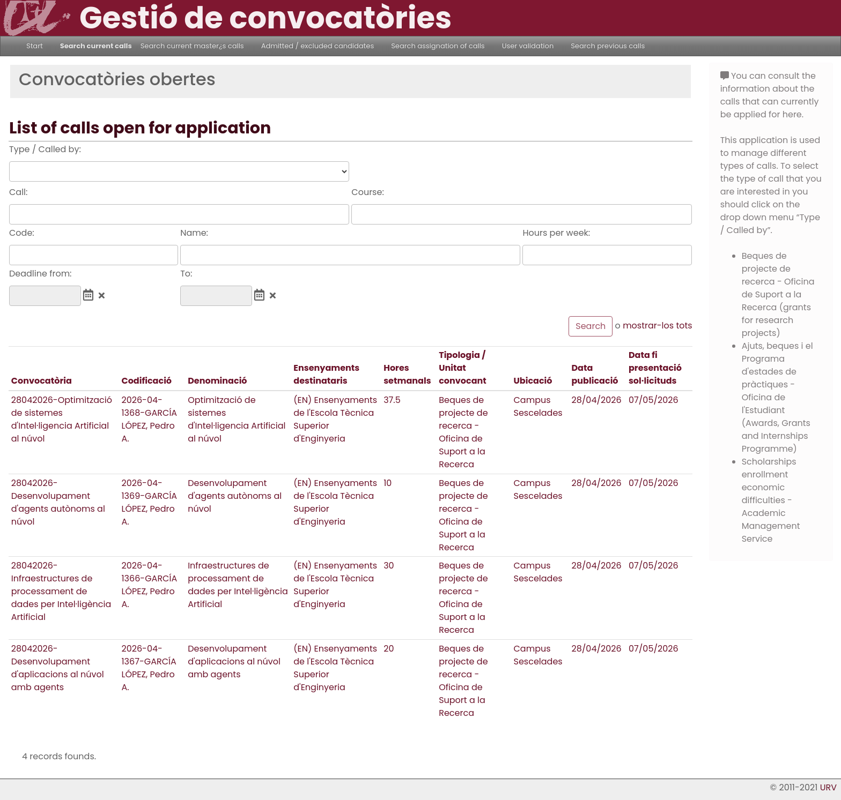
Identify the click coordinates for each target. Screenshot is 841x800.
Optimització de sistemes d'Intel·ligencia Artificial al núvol (236, 419)
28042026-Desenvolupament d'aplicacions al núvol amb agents (57, 667)
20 (388, 648)
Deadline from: (40, 273)
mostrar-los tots (657, 325)
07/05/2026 (653, 400)
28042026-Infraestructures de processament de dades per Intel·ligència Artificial (61, 591)
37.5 (392, 400)
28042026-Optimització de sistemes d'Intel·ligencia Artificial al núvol (61, 419)
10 (387, 483)
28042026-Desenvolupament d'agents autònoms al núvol (58, 502)
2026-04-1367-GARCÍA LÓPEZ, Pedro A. (148, 667)
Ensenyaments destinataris (326, 374)
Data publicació (594, 374)
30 (388, 565)
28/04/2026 (596, 400)
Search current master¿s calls (192, 46)
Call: (18, 192)
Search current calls (96, 46)
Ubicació (533, 381)
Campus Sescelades (538, 406)
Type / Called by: (45, 149)
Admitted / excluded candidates (317, 46)
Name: (194, 233)
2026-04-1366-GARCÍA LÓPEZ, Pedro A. (149, 584)
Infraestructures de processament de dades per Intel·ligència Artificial (238, 584)
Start (34, 46)
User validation (528, 46)
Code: (21, 233)
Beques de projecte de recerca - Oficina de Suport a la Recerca (463, 432)
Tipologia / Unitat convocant (462, 368)
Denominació (217, 381)
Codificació (146, 381)
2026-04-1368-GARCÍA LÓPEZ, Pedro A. (149, 419)
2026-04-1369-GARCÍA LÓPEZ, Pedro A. (149, 502)
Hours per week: (556, 233)
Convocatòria (41, 381)
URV (828, 787)
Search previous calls (608, 46)
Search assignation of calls (437, 46)
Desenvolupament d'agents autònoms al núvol (235, 496)
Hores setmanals (407, 374)
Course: (367, 192)
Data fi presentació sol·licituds (655, 368)
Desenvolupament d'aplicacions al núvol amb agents (234, 661)
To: (186, 273)
